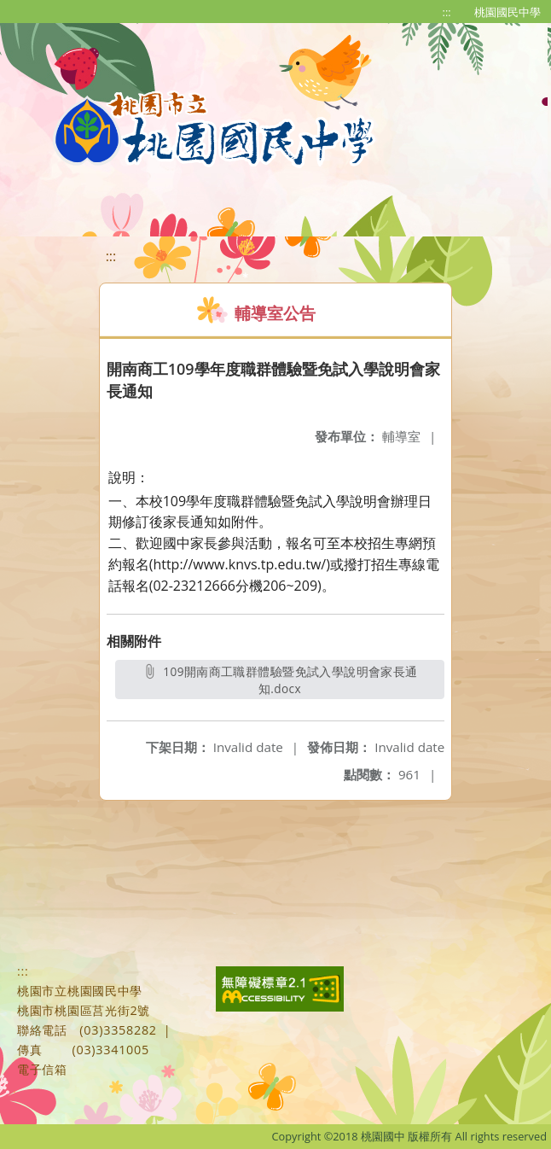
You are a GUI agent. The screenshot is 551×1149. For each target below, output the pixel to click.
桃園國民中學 (507, 12)
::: (447, 12)
